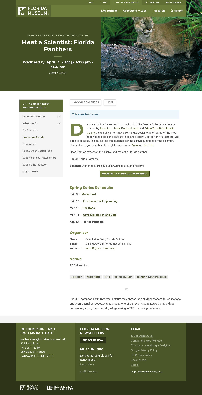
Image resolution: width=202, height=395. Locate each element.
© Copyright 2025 (142, 335)
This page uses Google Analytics (151, 345)
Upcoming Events (33, 137)
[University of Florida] (63, 387)
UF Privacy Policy (141, 355)
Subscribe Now (92, 340)
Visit (91, 2)
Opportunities (30, 171)
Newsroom (29, 144)
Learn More (87, 364)
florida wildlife (93, 277)
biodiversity (77, 277)
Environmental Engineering (100, 201)
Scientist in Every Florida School (64, 35)
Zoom (135, 145)
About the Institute (34, 116)
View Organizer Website (100, 248)
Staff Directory (89, 371)
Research (159, 10)
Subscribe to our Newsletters (39, 157)
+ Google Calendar (85, 102)
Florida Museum (33, 11)
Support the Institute (35, 164)
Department (109, 10)
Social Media (138, 360)
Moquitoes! (89, 194)
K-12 (107, 277)
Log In (135, 364)
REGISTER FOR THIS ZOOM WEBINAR (124, 173)
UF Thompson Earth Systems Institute (36, 105)
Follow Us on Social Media (37, 150)
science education (123, 277)
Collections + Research (126, 2)
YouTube (148, 145)
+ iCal (110, 102)
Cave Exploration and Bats (99, 215)
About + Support (174, 2)
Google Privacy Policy (144, 350)
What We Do (30, 123)
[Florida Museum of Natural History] (33, 387)
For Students (30, 130)
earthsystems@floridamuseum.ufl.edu (43, 339)
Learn (104, 2)
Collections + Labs (135, 10)
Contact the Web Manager (147, 340)
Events (32, 35)
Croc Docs (88, 208)
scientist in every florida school (152, 277)
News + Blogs (152, 2)
